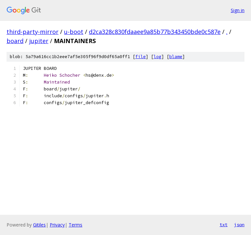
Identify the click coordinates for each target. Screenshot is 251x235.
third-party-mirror (33, 32)
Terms (75, 225)
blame (175, 56)
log (157, 56)
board (15, 41)
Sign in (237, 10)
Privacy (57, 225)
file (140, 56)
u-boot (73, 32)
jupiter (38, 41)
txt (223, 224)
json (239, 224)
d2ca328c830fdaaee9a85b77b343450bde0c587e (155, 32)
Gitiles (39, 225)
